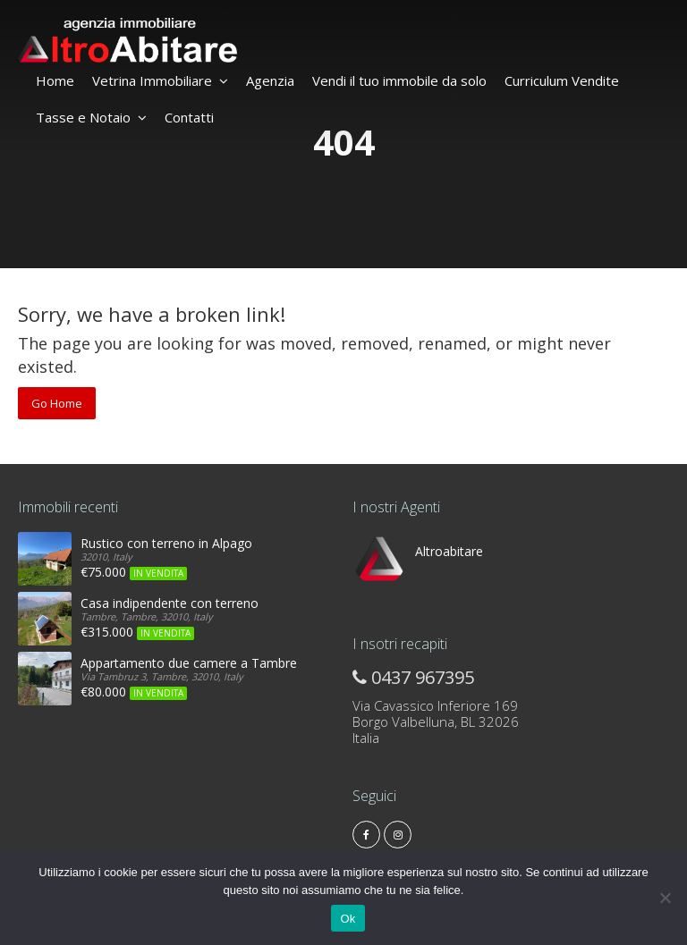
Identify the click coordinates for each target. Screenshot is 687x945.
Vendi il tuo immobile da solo (399, 80)
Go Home (56, 403)
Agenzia (270, 80)
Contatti (189, 117)
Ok (347, 918)
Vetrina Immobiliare (160, 80)
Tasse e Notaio (91, 117)
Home (55, 80)
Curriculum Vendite (562, 80)
